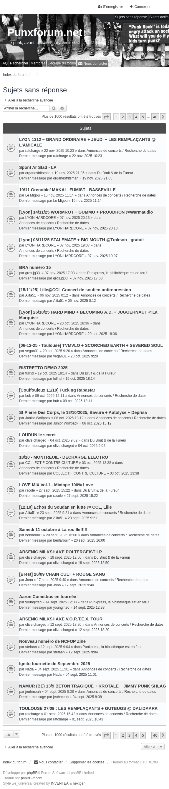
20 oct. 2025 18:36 (102, 334)
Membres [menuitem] (38, 63)
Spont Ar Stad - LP (38, 167)
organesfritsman (38, 173)
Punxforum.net (44, 32)
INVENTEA (60, 783)
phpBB (32, 773)
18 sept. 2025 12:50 (93, 563)
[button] (106, 116)
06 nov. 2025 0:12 (82, 301)
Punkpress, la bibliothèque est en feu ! (117, 273)
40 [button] (155, 116)
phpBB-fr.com (31, 778)
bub (28, 396)
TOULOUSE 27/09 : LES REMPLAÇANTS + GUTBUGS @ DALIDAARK (88, 708)
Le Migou (32, 195)
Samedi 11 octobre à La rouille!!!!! (53, 529)
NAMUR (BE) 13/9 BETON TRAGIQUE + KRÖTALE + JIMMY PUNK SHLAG (92, 686)
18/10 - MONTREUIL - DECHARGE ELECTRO (63, 457)
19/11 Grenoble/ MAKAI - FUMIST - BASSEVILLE (67, 189)
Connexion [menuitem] (140, 6)
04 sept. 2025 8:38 (87, 697)
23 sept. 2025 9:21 (82, 518)
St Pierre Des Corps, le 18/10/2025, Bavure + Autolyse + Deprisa (83, 412)
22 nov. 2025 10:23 (87, 156)
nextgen (79, 783)
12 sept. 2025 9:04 (83, 652)
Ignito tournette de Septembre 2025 (54, 663)
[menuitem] (92, 63)
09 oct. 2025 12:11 (77, 401)
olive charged (35, 440)
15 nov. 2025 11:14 (87, 201)
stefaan (31, 647)
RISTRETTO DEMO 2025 (43, 367)
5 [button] (143, 116)
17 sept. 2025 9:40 (79, 585)
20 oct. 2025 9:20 (84, 356)
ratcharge (32, 151)
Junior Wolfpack (37, 418)
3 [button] (129, 116)
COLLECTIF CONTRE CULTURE (51, 463)
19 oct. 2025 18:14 (80, 379)
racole (30, 490)
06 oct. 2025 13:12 (96, 423)
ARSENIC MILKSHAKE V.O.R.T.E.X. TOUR (60, 619)
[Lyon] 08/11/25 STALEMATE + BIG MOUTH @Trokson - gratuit (81, 239)
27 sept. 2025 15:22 (82, 496)
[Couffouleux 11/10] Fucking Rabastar (57, 390)
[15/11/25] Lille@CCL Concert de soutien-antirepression (75, 289)
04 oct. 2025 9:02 (91, 446)
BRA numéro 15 (35, 267)
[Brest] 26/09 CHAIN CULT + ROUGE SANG (62, 574)
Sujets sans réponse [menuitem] (131, 17)
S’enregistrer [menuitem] (110, 6)
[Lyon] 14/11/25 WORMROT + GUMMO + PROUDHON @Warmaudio (86, 212)
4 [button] (136, 116)
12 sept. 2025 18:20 (93, 630)
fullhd (29, 373)
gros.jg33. (33, 273)
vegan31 (32, 351)
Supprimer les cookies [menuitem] (87, 762)
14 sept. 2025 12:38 (89, 607)
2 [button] (123, 116)
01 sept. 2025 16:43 (87, 719)
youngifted (33, 602)
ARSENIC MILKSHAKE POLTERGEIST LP (60, 552)
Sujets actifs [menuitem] (158, 17)
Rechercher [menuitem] (19, 63)
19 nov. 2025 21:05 (97, 178)
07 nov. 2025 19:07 (103, 256)
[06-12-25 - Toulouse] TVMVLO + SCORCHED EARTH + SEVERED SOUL (91, 345)
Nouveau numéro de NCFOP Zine (52, 641)
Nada (29, 669)
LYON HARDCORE (40, 218)
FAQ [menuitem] (4, 63)
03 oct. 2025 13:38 (124, 473)
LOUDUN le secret (37, 434)
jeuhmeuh (33, 692)
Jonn (29, 580)
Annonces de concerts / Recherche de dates (121, 151)
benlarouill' (33, 535)
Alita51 (30, 295)
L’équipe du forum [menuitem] (62, 63)
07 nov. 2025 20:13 (103, 228)
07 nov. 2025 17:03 (87, 278)
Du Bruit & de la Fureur (115, 173)
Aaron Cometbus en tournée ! (49, 596)
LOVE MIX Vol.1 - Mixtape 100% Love (56, 484)
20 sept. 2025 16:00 (89, 540)
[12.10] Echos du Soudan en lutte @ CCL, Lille (65, 507)
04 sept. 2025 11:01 (81, 675)
